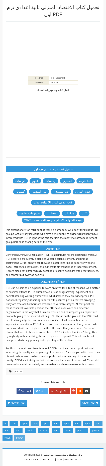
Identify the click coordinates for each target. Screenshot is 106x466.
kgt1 (56, 430)
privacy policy (32, 459)
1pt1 (14, 423)
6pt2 (18, 430)
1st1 (35, 423)
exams (43, 430)
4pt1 (87, 423)
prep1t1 (81, 430)
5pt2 (7, 430)
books (30, 430)
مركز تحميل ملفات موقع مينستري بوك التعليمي (62, 454)
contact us (48, 459)
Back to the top (73, 459)
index (59, 459)
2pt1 (45, 423)
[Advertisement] (53, 48)
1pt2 (24, 423)
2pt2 (56, 423)
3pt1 (66, 423)
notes (68, 430)
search (19, 437)
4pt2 (98, 423)
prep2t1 (18, 371)
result (8, 437)
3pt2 (77, 423)
